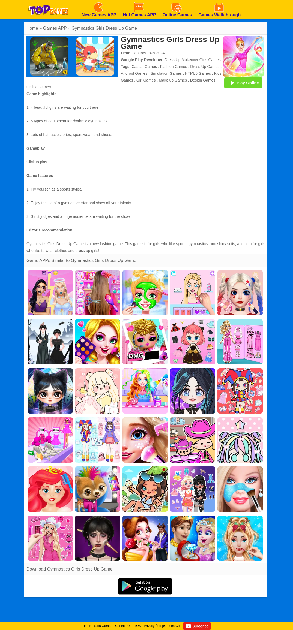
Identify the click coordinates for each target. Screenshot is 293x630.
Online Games (38, 87)
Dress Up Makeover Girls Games (192, 60)
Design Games (203, 80)
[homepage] (48, 2)
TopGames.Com (171, 626)
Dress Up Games (204, 66)
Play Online (243, 82)
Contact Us (123, 626)
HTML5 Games (198, 73)
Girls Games (103, 626)
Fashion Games (173, 66)
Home (32, 28)
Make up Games (173, 80)
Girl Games (146, 80)
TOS (137, 626)
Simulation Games (166, 73)
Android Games (134, 73)
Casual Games (144, 66)
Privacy (149, 626)
